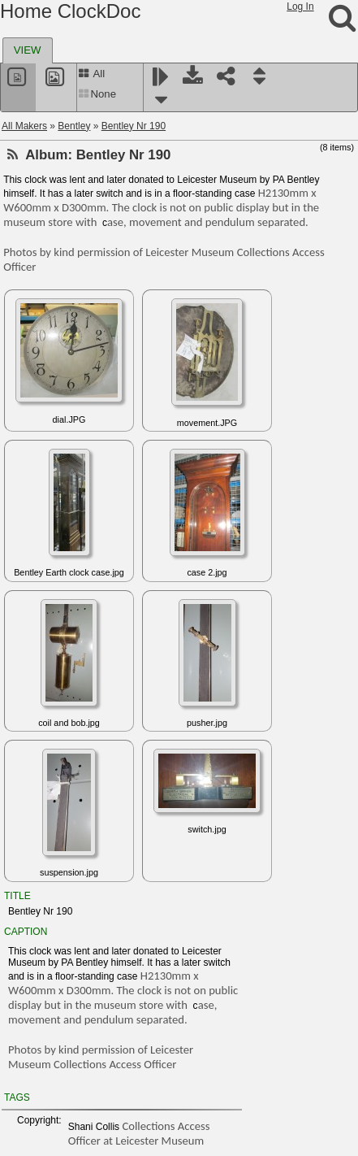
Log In (300, 6)
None (97, 94)
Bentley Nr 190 (133, 126)
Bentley (74, 126)
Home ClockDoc (70, 11)
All (91, 73)
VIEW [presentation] (27, 50)
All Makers (24, 126)
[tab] (27, 50)
